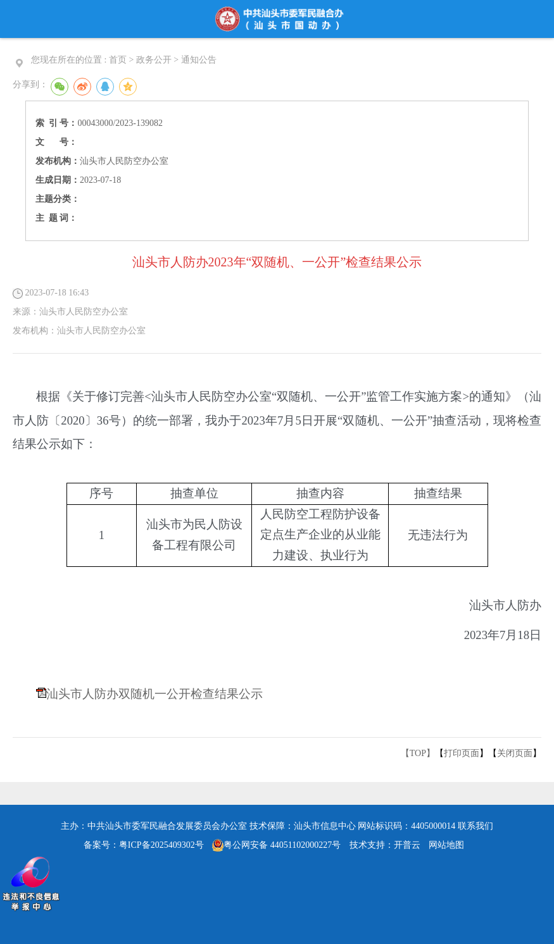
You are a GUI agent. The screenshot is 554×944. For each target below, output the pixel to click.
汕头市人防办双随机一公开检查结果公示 (154, 693)
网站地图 (446, 845)
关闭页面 (514, 753)
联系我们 (475, 826)
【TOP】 (418, 753)
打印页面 (461, 753)
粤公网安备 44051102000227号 (276, 845)
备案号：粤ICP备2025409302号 (144, 845)
